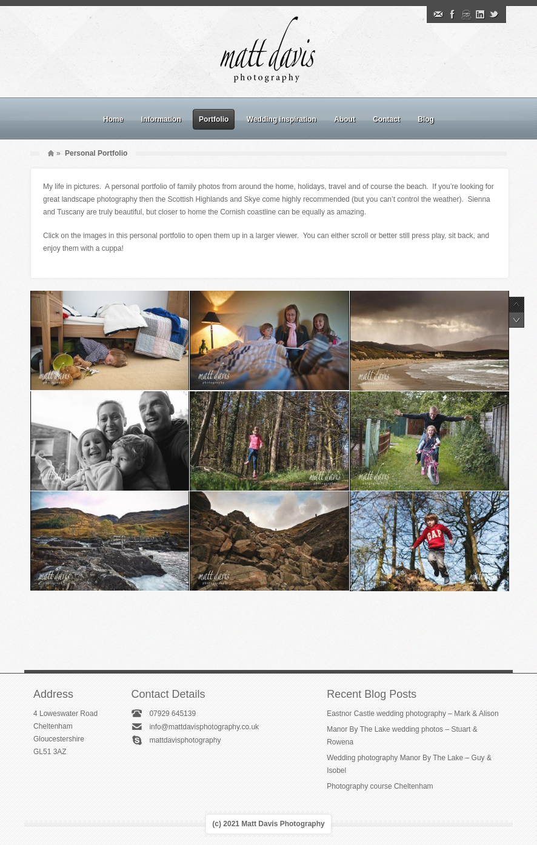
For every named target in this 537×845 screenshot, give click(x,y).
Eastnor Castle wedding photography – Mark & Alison (413, 713)
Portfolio (213, 119)
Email (438, 14)
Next (516, 320)
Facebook (452, 14)
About (344, 119)
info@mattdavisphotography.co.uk (204, 727)
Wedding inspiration (281, 119)
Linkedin (480, 14)
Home (113, 119)
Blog (426, 119)
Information (161, 119)
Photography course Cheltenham (380, 786)
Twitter (494, 14)
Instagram (466, 14)
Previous (516, 304)
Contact (386, 119)
